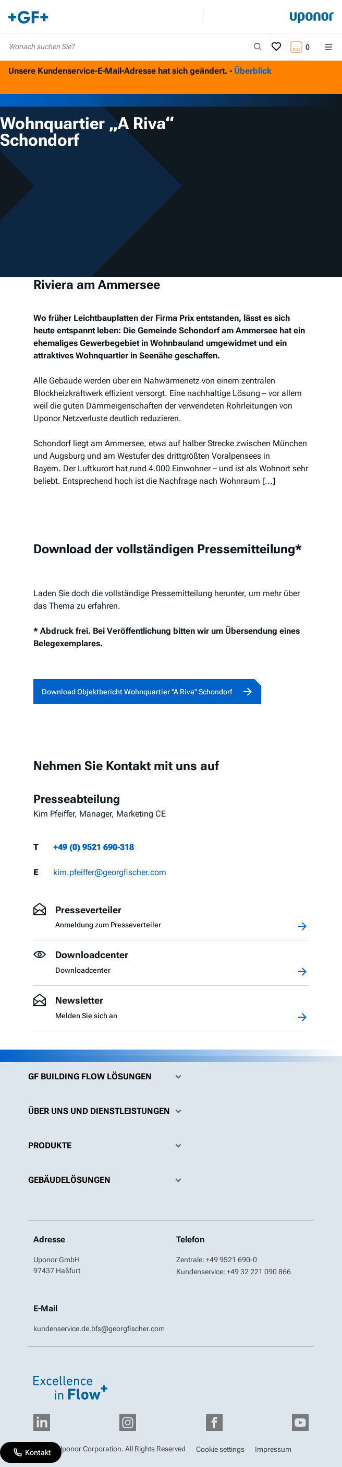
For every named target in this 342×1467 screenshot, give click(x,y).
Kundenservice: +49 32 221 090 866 (233, 1271)
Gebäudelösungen (107, 1180)
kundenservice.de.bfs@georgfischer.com (99, 1328)
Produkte (107, 1145)
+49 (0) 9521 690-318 (93, 847)
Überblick (253, 71)
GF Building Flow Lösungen (107, 1076)
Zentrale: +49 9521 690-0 (216, 1259)
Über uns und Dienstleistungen (107, 1111)
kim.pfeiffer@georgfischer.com (109, 872)
